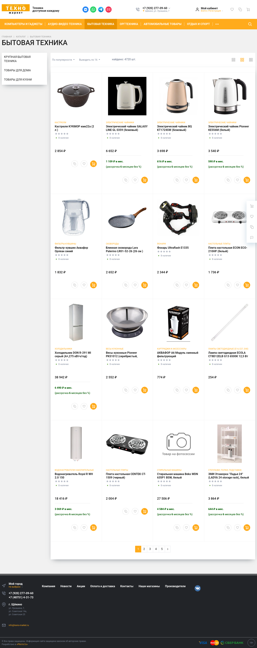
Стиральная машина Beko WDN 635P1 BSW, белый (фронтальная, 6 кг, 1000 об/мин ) (177, 479)
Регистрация (214, 11)
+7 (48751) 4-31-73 (21, 597)
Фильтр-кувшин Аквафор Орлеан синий (71, 249)
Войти (204, 11)
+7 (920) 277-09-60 (21, 593)
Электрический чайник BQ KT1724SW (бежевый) (174, 128)
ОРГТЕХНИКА (129, 24)
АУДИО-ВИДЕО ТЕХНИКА (65, 24)
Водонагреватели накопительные (74, 470)
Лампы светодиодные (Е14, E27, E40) (228, 349)
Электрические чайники (120, 122)
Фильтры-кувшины (65, 244)
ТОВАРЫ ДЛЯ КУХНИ (18, 79)
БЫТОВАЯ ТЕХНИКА (100, 24)
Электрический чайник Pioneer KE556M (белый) (228, 128)
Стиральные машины (169, 470)
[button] (157, 8)
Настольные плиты (219, 244)
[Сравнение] (240, 9)
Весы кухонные (115, 349)
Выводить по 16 (88, 59)
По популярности (62, 59)
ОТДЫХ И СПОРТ (198, 24)
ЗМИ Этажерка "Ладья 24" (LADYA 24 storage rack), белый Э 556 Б (228, 477)
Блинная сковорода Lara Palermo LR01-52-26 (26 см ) (124, 249)
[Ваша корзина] (248, 9)
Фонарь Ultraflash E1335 (173, 247)
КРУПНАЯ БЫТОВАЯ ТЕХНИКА (17, 59)
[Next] (168, 549)
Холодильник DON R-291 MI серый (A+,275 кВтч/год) (73, 354)
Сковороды (112, 244)
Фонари (161, 244)
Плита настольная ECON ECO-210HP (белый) (227, 249)
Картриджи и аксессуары (171, 349)
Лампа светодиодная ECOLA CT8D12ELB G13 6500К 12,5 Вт (228, 354)
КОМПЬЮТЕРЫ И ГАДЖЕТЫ (23, 24)
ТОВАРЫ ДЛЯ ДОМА (17, 70)
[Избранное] (232, 9)
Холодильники (63, 349)
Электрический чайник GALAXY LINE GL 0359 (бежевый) (127, 128)
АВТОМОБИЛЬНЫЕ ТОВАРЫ (163, 24)
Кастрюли (60, 122)
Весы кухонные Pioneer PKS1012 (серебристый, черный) (122, 356)
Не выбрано (16, 587)
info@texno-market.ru (19, 625)
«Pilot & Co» (22, 644)
